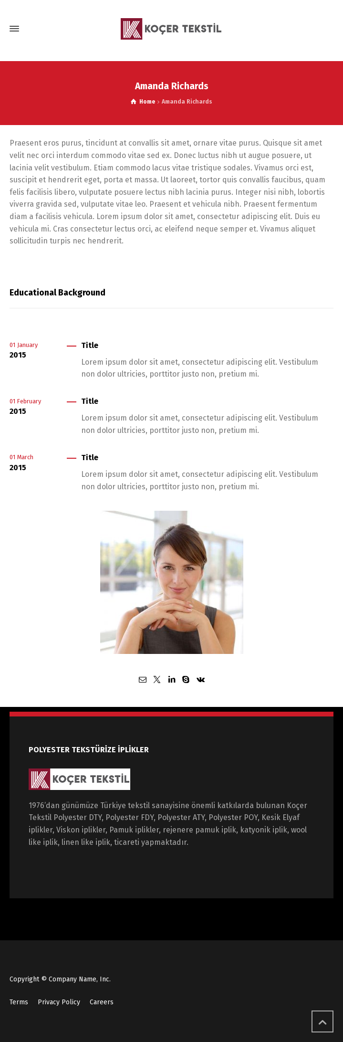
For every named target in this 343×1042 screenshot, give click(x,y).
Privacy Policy (59, 1002)
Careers (102, 1002)
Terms (19, 1002)
